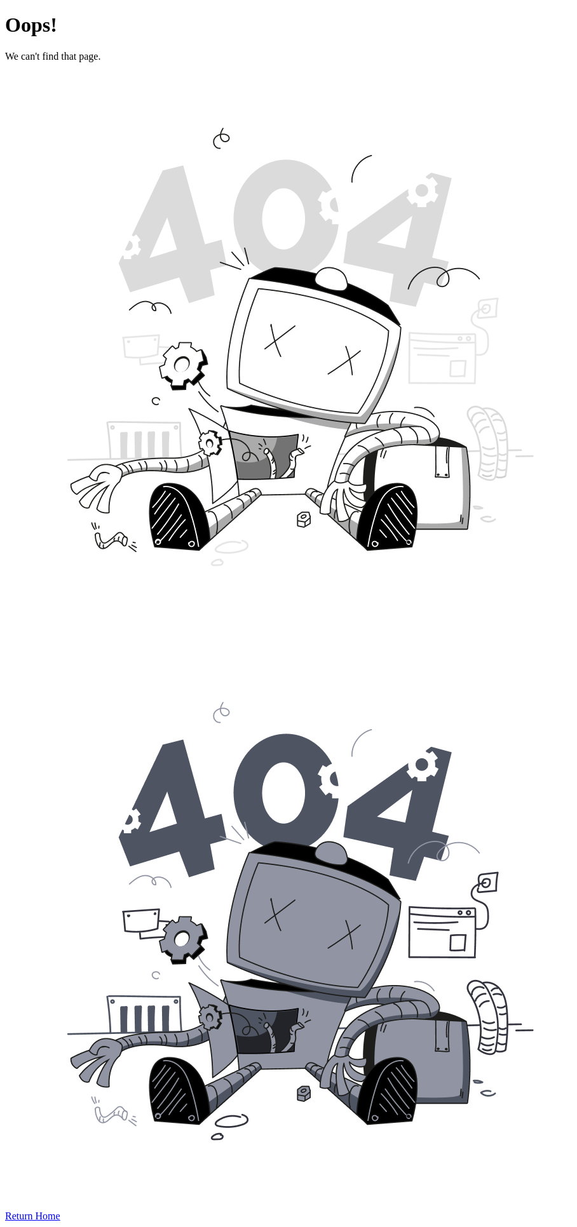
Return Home (32, 1215)
